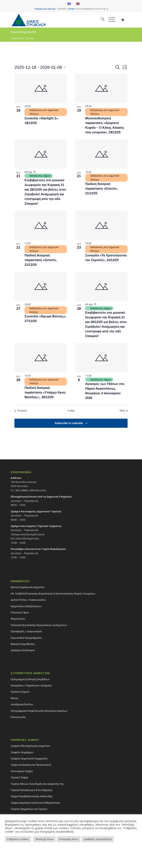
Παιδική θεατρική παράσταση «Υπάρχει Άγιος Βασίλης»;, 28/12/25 (45, 392)
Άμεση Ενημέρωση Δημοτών (28, 587)
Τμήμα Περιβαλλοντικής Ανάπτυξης (32, 796)
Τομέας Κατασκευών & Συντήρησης (31, 790)
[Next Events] (124, 410)
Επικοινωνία (18, 717)
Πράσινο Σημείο (20, 691)
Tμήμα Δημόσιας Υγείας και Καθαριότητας (35, 802)
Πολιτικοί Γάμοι (20, 612)
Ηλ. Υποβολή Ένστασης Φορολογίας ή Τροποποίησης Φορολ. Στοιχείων (53, 593)
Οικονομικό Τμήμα (22, 771)
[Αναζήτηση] (100, 19)
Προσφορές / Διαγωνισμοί (26, 631)
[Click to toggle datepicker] (39, 67)
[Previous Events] (20, 410)
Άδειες (14, 698)
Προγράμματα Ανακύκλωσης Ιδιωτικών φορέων (39, 710)
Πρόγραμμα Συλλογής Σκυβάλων (30, 679)
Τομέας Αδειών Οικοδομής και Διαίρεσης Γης (37, 783)
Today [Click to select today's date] (71, 410)
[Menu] (109, 19)
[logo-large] (59, 19)
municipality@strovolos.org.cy (92, 8)
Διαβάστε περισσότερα (97, 839)
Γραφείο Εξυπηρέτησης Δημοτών (30, 746)
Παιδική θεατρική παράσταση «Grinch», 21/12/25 (101, 188)
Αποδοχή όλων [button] (44, 839)
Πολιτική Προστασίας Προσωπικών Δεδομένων (39, 625)
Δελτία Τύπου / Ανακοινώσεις (28, 599)
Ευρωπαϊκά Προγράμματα (26, 637)
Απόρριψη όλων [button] (68, 839)
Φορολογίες (18, 618)
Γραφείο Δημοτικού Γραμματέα (29, 758)
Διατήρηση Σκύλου (22, 704)
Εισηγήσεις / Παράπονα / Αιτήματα (31, 685)
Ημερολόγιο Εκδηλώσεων (26, 606)
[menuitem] (100, 19)
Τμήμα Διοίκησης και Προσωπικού (31, 764)
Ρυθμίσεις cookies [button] (18, 839)
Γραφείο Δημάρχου (22, 752)
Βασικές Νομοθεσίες (23, 644)
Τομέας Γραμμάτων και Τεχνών (29, 809)
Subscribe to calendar (69, 423)
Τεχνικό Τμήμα (19, 777)
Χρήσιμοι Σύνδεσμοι (23, 650)
